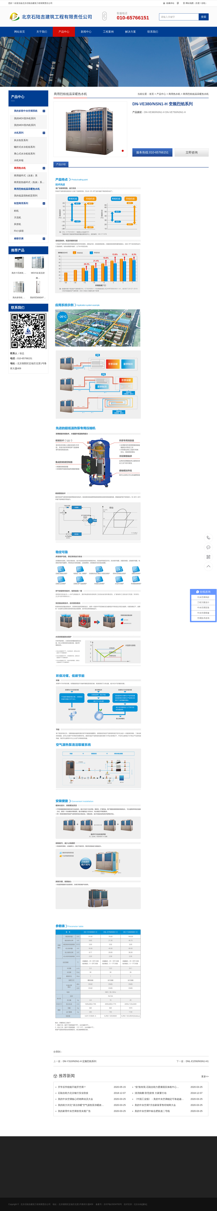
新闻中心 (86, 31)
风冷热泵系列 (21, 140)
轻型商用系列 (30, 203)
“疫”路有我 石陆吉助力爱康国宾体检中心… (167, 1087)
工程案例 (108, 31)
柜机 (16, 210)
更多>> (205, 1076)
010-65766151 (208, 538)
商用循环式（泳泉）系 (25, 175)
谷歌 (203, 3)
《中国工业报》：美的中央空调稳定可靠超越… (167, 1099)
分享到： (58, 1051)
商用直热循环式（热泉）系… (29, 182)
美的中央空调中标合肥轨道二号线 (167, 1111)
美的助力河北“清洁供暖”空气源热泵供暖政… (91, 1105)
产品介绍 (61, 164)
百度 (198, 3)
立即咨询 (192, 152)
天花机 (17, 217)
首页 (151, 94)
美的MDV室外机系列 (25, 118)
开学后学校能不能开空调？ (91, 1087)
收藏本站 (170, 3)
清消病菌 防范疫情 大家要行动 (167, 1093)
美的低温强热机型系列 (25, 195)
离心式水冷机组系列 (24, 153)
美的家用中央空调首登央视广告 (91, 1111)
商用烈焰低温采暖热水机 (27, 189)
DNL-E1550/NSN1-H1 (197, 1061)
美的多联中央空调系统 (30, 111)
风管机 (17, 224)
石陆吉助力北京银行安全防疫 (91, 1093)
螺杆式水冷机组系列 (24, 147)
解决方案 (130, 31)
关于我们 (41, 31)
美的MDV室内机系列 (25, 125)
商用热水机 (30, 168)
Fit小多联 (19, 230)
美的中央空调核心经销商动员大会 (91, 1099)
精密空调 (30, 238)
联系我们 (152, 31)
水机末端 (18, 160)
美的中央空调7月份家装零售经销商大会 (167, 1105)
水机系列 (30, 133)
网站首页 (19, 31)
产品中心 (64, 31)
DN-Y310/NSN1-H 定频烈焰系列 (79, 1061)
